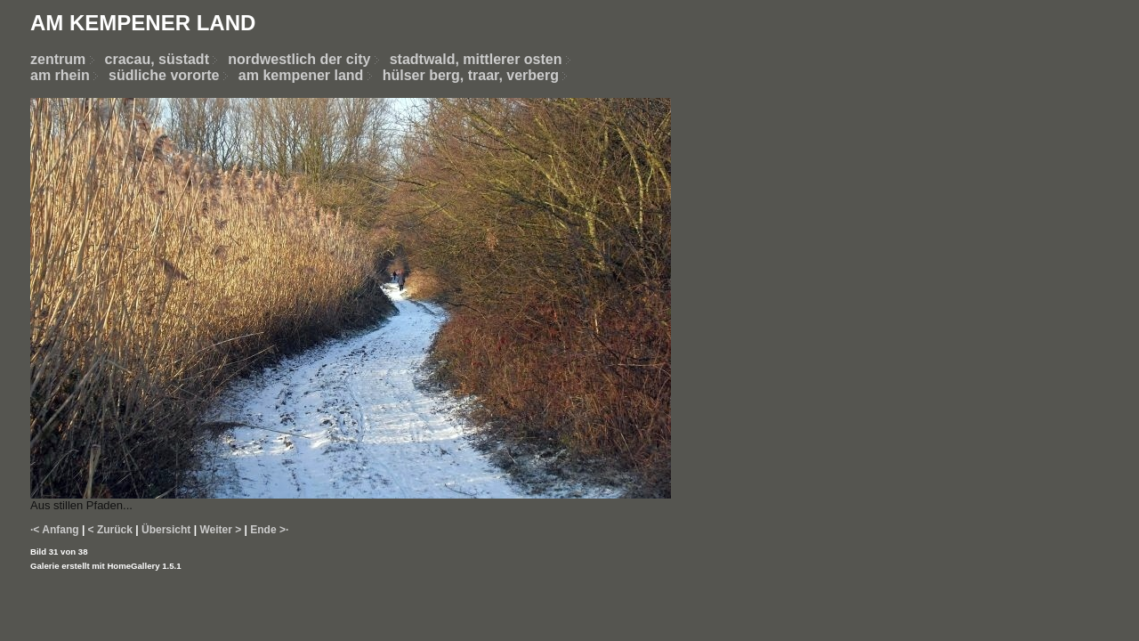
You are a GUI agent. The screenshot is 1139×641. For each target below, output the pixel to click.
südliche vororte (164, 75)
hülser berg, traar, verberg (471, 75)
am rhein (60, 75)
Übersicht (165, 529)
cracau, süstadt (157, 59)
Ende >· (269, 529)
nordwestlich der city (308, 59)
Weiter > (220, 529)
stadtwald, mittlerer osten (476, 59)
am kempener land (301, 75)
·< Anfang (54, 529)
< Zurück (110, 529)
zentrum (57, 59)
